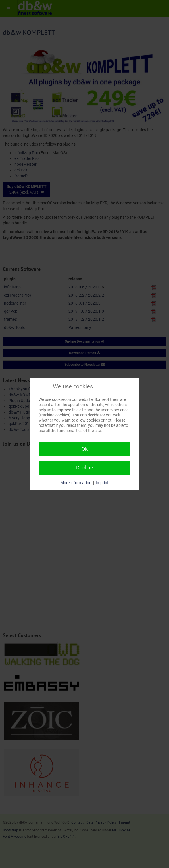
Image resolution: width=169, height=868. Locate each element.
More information (75, 482)
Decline (84, 468)
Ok (85, 449)
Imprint (102, 482)
